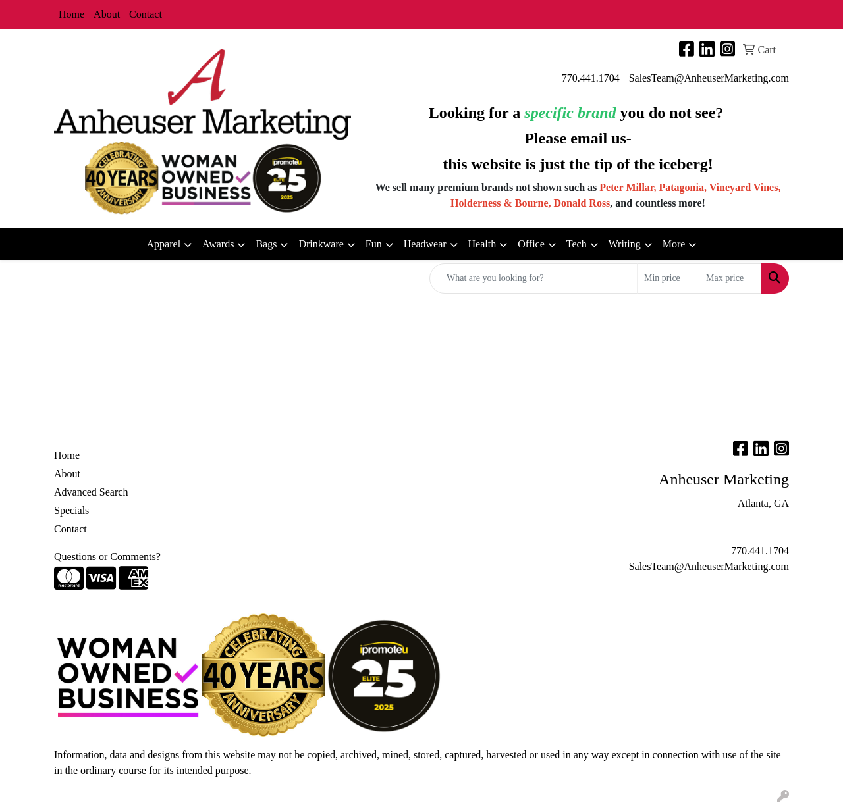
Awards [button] (218, 243)
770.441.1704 (591, 78)
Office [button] (531, 243)
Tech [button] (576, 243)
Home (71, 14)
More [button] (674, 243)
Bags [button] (266, 243)
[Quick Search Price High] (730, 278)
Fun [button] (374, 243)
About (107, 14)
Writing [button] (625, 243)
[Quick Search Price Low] (668, 278)
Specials (71, 510)
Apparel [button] (164, 243)
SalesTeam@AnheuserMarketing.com (709, 78)
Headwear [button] (425, 243)
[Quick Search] (533, 278)
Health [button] (482, 243)
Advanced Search (91, 492)
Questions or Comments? (107, 556)
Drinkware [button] (320, 243)
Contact (145, 14)
